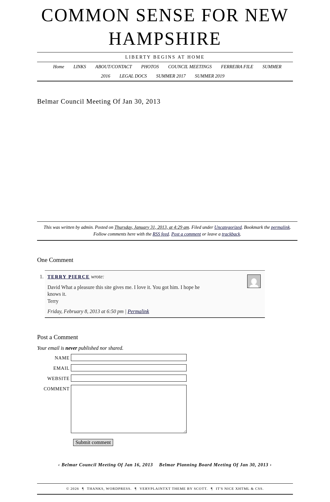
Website (58, 378)
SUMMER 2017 (171, 76)
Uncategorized (228, 227)
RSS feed (161, 234)
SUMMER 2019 (210, 76)
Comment (57, 388)
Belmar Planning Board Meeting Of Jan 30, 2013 (213, 464)
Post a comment (186, 234)
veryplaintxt (155, 488)
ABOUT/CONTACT (113, 66)
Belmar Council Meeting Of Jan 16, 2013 (107, 464)
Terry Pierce (68, 276)
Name (62, 357)
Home (58, 66)
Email (61, 368)
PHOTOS (150, 66)
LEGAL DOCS (133, 76)
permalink (280, 227)
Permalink (138, 311)
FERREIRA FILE (237, 66)
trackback (231, 234)
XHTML (242, 488)
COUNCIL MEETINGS (190, 66)
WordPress (118, 488)
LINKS (79, 66)
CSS (259, 488)
